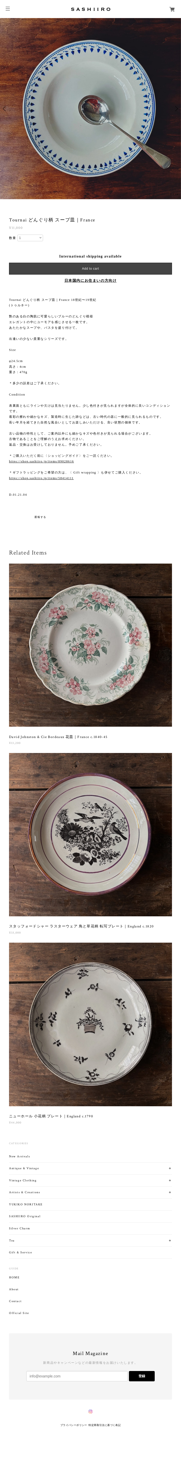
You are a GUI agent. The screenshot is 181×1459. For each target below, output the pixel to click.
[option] (90, 108)
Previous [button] (5, 108)
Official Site (19, 1313)
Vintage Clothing (23, 1180)
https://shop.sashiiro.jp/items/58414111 (41, 478)
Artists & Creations (24, 1192)
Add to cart (90, 268)
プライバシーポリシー (73, 1425)
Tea (12, 1240)
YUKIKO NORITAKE (26, 1204)
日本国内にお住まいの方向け (90, 281)
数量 (12, 238)
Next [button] (176, 108)
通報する (40, 517)
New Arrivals (19, 1156)
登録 (141, 1376)
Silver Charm (19, 1228)
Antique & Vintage (24, 1168)
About (14, 1289)
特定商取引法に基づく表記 (104, 1425)
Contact (15, 1301)
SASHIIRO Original (24, 1216)
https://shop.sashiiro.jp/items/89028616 (41, 461)
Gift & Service (20, 1252)
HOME (14, 1277)
